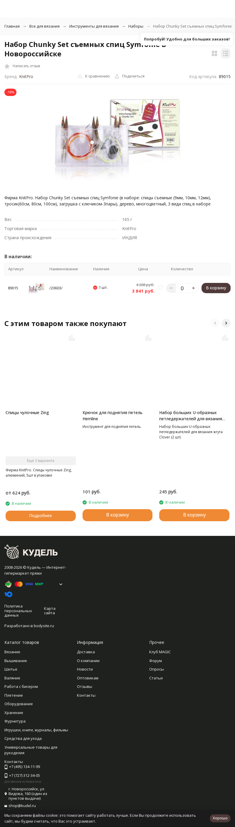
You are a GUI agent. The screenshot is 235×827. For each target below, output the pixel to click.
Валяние (12, 678)
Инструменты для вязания (94, 26)
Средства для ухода (23, 738)
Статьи (156, 678)
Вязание (12, 651)
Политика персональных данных (18, 610)
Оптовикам (87, 678)
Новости (85, 669)
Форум (155, 660)
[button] (215, 323)
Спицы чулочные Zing (27, 412)
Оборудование (18, 703)
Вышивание (15, 660)
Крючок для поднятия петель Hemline (112, 415)
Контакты (86, 695)
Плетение (13, 695)
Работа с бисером (21, 686)
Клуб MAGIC (160, 651)
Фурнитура (15, 721)
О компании (88, 660)
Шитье (10, 669)
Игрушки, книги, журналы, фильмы (36, 730)
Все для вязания (44, 26)
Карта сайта (50, 611)
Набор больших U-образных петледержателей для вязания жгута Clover (190, 416)
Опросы (156, 669)
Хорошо (220, 818)
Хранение (13, 712)
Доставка (86, 651)
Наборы (135, 26)
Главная (12, 26)
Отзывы (84, 686)
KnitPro (26, 76)
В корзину (216, 288)
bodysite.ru (44, 625)
